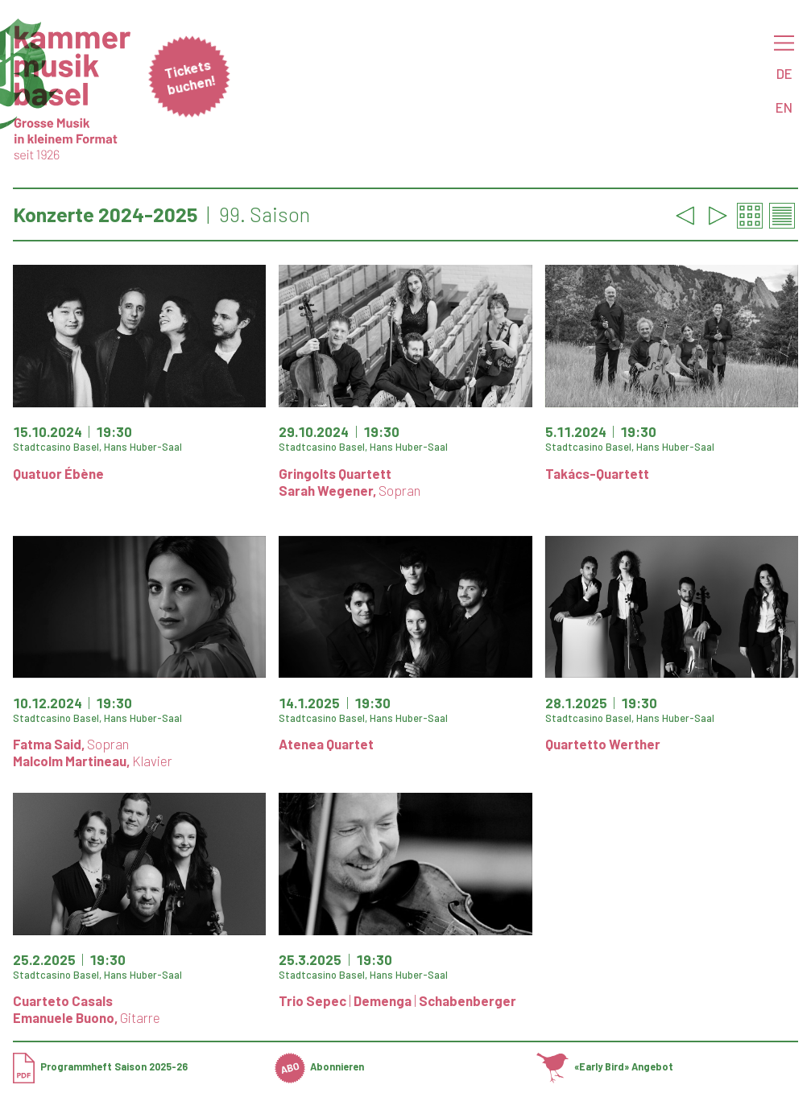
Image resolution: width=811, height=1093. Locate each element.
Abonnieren (319, 1066)
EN (784, 107)
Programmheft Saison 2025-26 (100, 1066)
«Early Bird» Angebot (604, 1066)
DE (784, 73)
